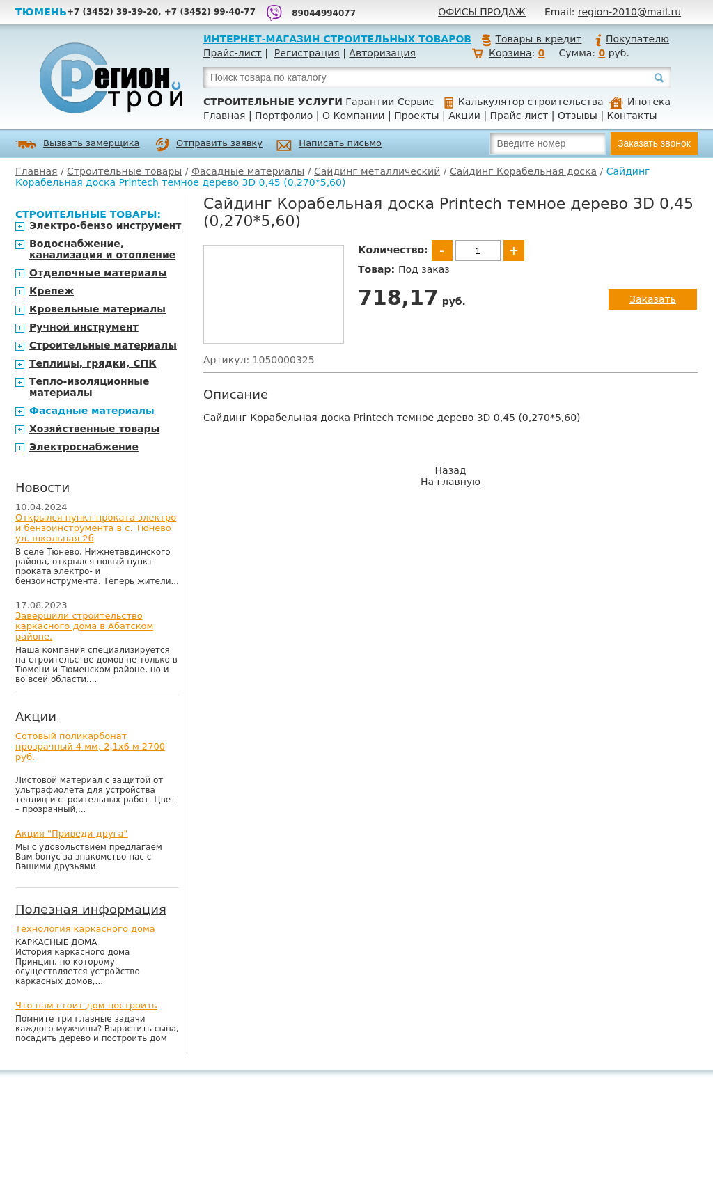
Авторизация (382, 52)
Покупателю (631, 39)
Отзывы (577, 115)
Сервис (416, 101)
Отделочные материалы (98, 272)
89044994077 (324, 13)
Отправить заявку (209, 145)
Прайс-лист (232, 52)
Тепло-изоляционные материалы (89, 387)
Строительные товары (124, 171)
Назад (451, 470)
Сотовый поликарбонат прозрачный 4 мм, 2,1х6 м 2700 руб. (90, 746)
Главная (224, 115)
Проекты (416, 115)
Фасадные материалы (247, 171)
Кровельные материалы (97, 309)
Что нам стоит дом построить (86, 1005)
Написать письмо (329, 145)
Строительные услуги (273, 101)
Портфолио (284, 115)
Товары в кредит (531, 39)
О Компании (353, 115)
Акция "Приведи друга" (71, 833)
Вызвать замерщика (77, 144)
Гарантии (369, 101)
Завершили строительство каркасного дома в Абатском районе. (84, 626)
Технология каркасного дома (85, 929)
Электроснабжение (84, 446)
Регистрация (307, 52)
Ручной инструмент (84, 327)
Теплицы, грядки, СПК (93, 363)
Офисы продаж (482, 11)
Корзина (510, 52)
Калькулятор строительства (524, 101)
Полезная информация (90, 909)
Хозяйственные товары (94, 428)
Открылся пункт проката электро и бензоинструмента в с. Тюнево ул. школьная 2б (95, 528)
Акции (464, 115)
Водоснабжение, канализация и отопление (102, 249)
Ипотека (640, 101)
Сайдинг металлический (377, 171)
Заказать (652, 299)
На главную (450, 481)
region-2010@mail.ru (629, 11)
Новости (42, 487)
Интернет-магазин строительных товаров (337, 39)
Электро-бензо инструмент (105, 225)
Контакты (632, 115)
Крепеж (51, 290)
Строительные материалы (103, 345)
